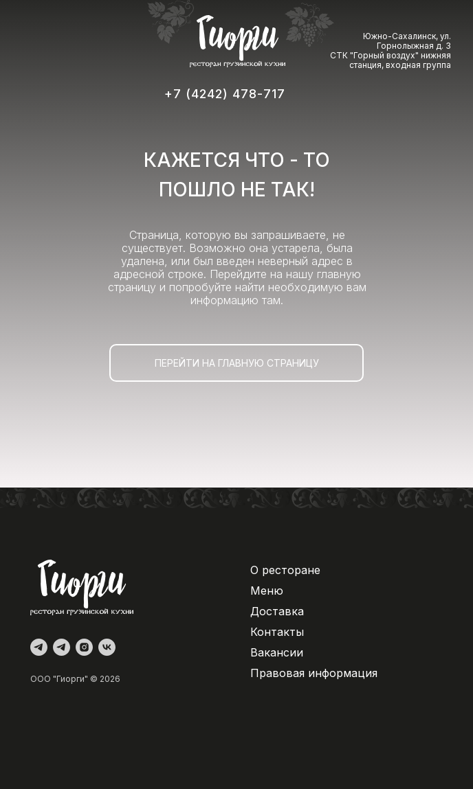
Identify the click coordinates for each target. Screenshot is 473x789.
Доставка (277, 611)
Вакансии (276, 652)
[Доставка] (61, 647)
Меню (266, 590)
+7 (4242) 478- (213, 94)
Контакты (277, 632)
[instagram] (84, 647)
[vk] (107, 647)
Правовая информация (313, 673)
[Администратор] (38, 647)
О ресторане (285, 570)
